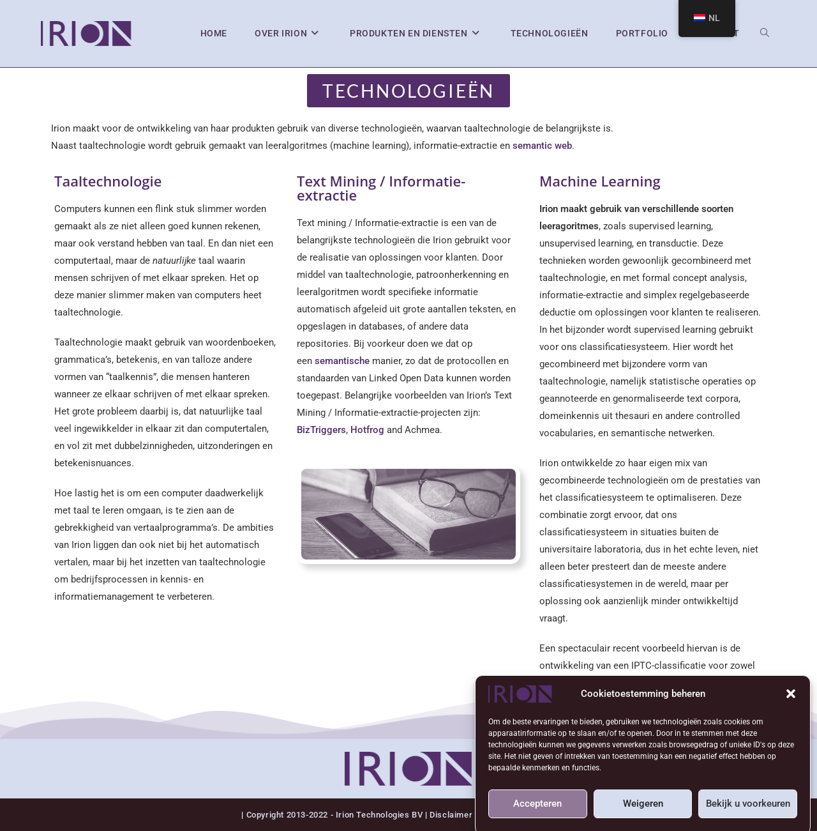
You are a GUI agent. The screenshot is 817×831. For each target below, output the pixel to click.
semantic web (542, 145)
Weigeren (643, 810)
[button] (790, 700)
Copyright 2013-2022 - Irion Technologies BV (335, 815)
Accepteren (537, 810)
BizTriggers (321, 430)
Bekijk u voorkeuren (748, 810)
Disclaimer (451, 815)
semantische (342, 361)
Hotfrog (368, 430)
